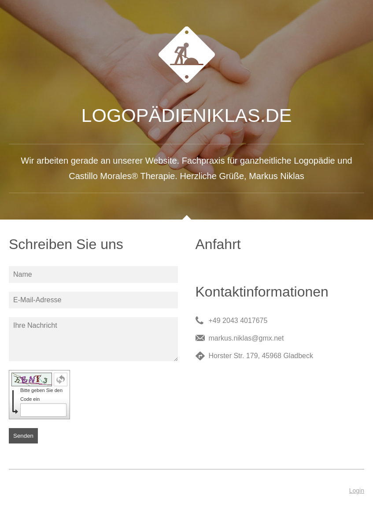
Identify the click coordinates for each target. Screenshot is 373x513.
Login (356, 490)
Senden (23, 435)
